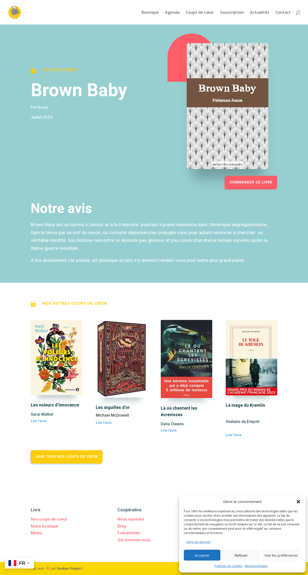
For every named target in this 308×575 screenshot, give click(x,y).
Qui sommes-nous (133, 539)
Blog (121, 526)
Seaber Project (69, 568)
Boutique (150, 13)
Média (36, 532)
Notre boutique (44, 526)
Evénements (128, 532)
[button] (298, 501)
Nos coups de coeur (49, 519)
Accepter (202, 555)
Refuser (241, 555)
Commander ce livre (251, 182)
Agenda (172, 13)
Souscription (232, 13)
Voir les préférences (281, 555)
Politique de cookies (228, 566)
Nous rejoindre (130, 519)
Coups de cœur (200, 13)
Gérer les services (198, 542)
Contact (283, 13)
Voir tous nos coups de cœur (67, 456)
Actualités (259, 13)
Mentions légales (256, 566)
